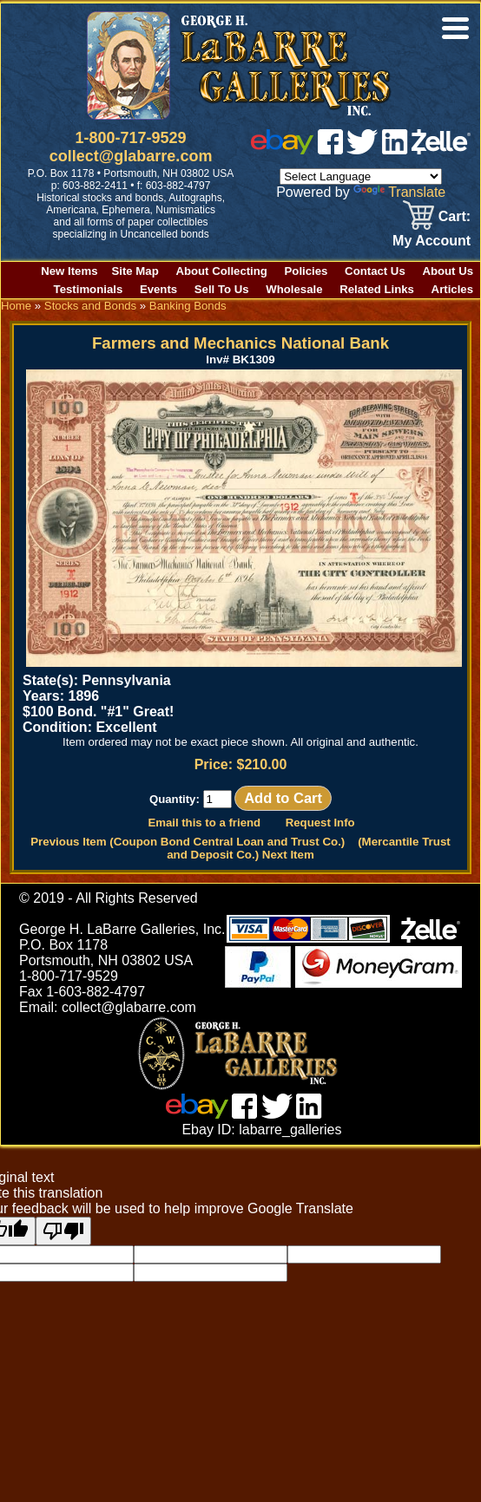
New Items (69, 271)
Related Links (376, 289)
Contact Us (375, 271)
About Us (447, 271)
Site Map (135, 271)
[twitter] (362, 149)
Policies (306, 271)
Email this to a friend (204, 822)
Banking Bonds (188, 305)
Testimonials (88, 289)
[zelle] (441, 149)
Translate (399, 192)
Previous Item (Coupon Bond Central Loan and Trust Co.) (187, 841)
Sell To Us (221, 289)
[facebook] (330, 149)
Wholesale (294, 289)
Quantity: (190, 799)
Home (16, 305)
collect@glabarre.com (131, 156)
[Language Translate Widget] (361, 176)
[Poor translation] (63, 1231)
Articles (452, 289)
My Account (431, 240)
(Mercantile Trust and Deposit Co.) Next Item (309, 848)
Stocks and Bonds (90, 305)
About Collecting (221, 271)
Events (158, 289)
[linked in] (395, 149)
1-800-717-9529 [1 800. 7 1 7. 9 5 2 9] (131, 138)
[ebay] (282, 149)
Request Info (320, 822)
